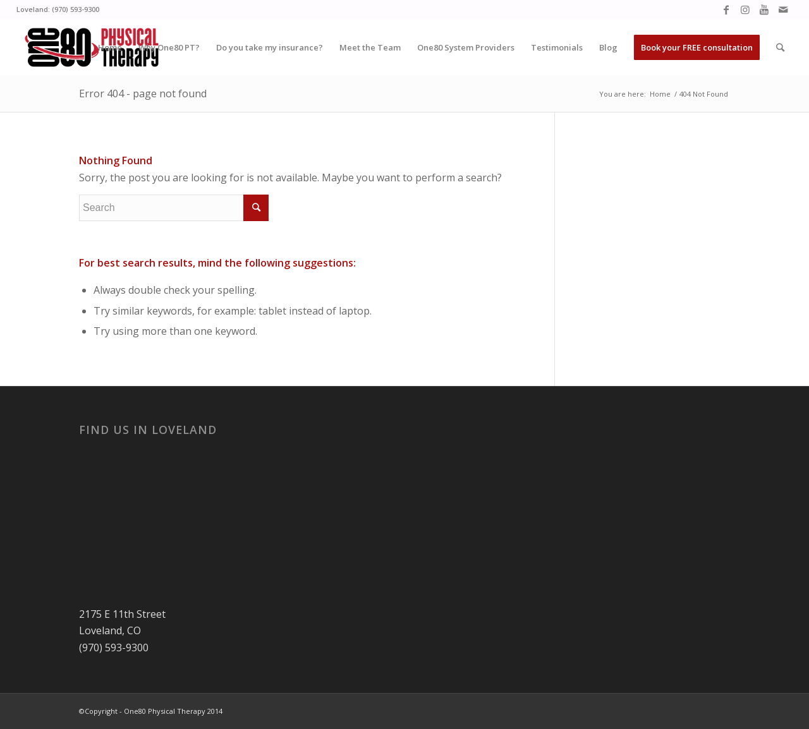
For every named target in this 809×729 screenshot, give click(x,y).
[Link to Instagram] (745, 9)
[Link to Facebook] (726, 9)
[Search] (780, 47)
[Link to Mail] (783, 9)
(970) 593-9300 (75, 9)
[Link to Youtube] (764, 9)
